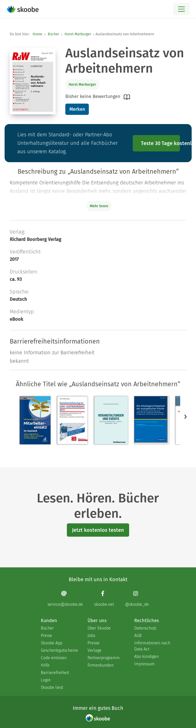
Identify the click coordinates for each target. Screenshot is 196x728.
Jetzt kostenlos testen (98, 530)
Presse (94, 643)
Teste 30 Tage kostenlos (160, 143)
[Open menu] (181, 9)
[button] (185, 416)
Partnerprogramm (104, 657)
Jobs (91, 635)
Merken (77, 109)
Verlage (95, 650)
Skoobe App (51, 643)
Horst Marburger (78, 34)
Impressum (144, 663)
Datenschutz (145, 628)
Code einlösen (54, 657)
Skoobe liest (52, 687)
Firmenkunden (101, 665)
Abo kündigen (146, 656)
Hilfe (45, 665)
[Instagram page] (137, 598)
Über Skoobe (99, 628)
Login (46, 680)
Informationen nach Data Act (152, 646)
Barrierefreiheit (55, 672)
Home (37, 34)
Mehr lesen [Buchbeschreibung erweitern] (99, 206)
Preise (46, 635)
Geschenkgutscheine (59, 650)
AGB (138, 635)
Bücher (53, 34)
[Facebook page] (104, 598)
